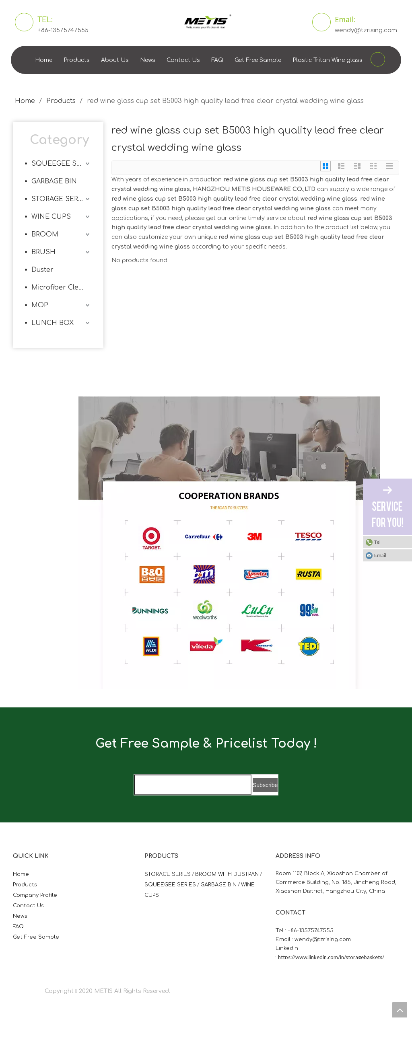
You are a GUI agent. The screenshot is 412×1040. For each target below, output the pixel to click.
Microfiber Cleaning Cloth (61, 287)
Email (380, 555)
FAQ (217, 60)
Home (43, 60)
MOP (39, 305)
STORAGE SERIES (60, 199)
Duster (42, 269)
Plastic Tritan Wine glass (328, 60)
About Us (115, 60)
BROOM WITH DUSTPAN (227, 874)
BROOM (44, 234)
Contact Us (183, 60)
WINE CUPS (51, 216)
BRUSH (43, 252)
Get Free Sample (258, 60)
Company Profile (35, 895)
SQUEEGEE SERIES (61, 163)
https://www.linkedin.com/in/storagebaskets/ (331, 957)
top (399, 1009)
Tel (377, 542)
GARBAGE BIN (54, 181)
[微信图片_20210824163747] (84, 402)
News (147, 60)
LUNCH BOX (52, 323)
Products (77, 60)
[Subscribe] (265, 785)
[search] (192, 785)
